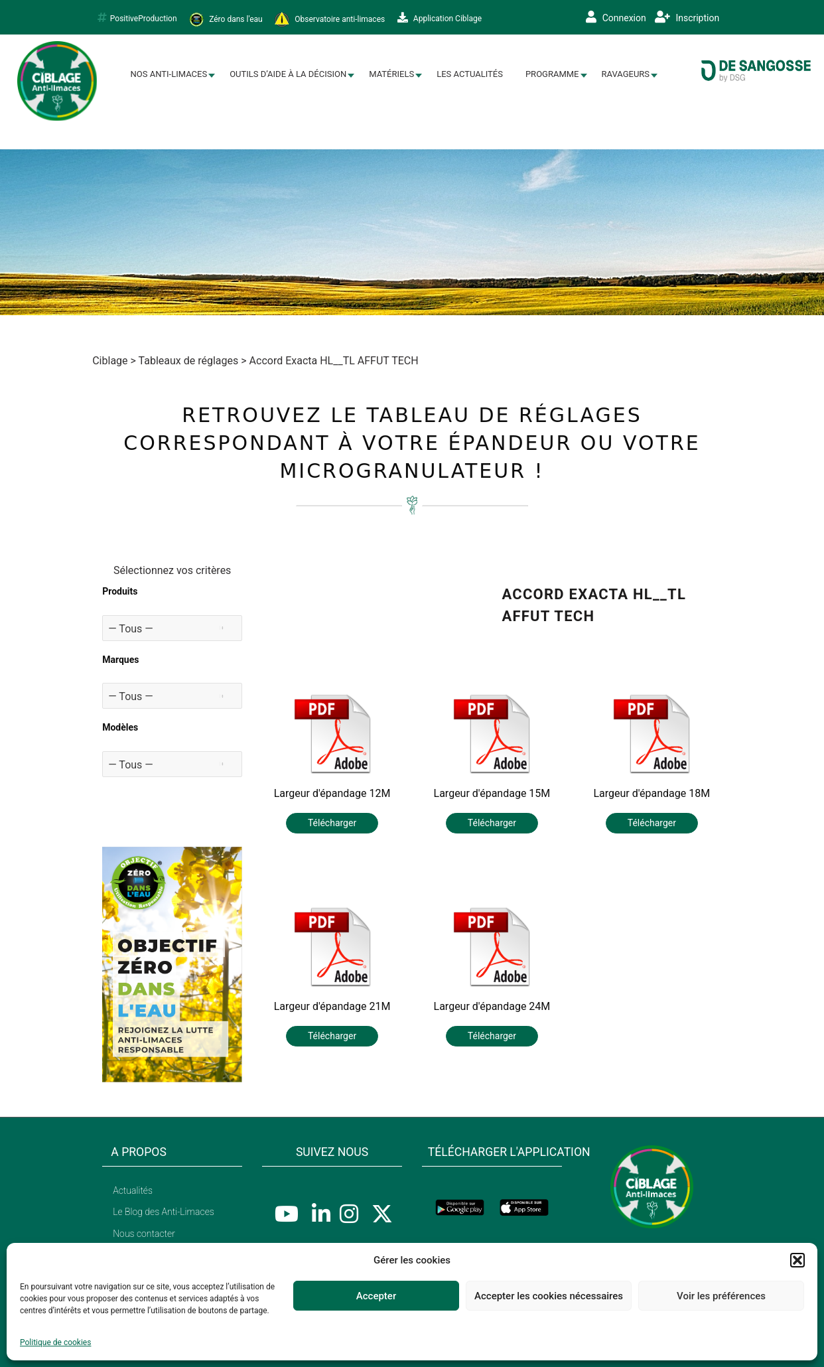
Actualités (133, 1190)
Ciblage (109, 360)
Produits (119, 591)
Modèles (120, 727)
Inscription (687, 17)
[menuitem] (169, 74)
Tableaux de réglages (189, 360)
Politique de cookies (55, 1342)
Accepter (376, 1296)
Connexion (616, 17)
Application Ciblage (439, 18)
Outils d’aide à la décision (288, 74)
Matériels (391, 74)
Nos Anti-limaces (169, 74)
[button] (797, 1260)
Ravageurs (626, 74)
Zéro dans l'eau (225, 20)
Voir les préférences (721, 1296)
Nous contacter (144, 1233)
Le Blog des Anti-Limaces (163, 1211)
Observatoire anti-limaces (330, 19)
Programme (552, 74)
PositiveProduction (137, 18)
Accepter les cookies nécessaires (548, 1296)
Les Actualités (470, 74)
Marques (120, 659)
